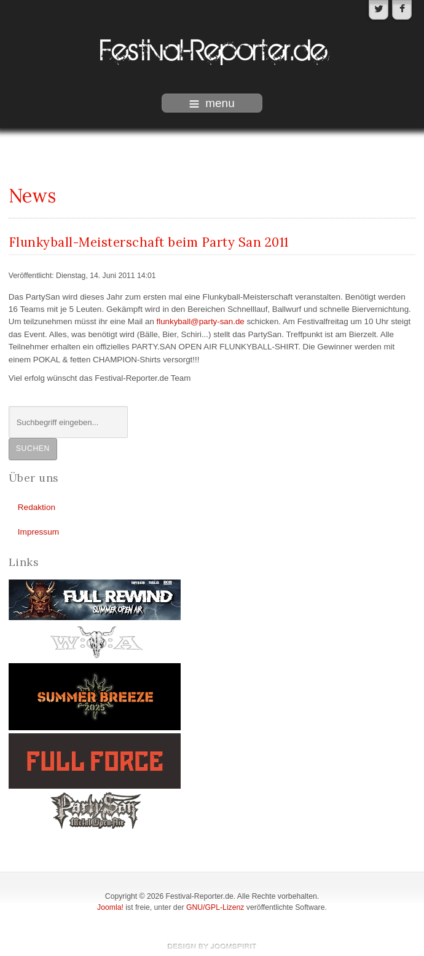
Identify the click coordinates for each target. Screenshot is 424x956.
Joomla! (110, 907)
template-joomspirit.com (212, 946)
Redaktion (36, 507)
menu (212, 103)
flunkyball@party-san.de (201, 321)
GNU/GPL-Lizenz (215, 907)
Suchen (33, 448)
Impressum (38, 531)
